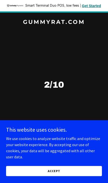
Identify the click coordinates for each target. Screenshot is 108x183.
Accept (54, 171)
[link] (54, 22)
